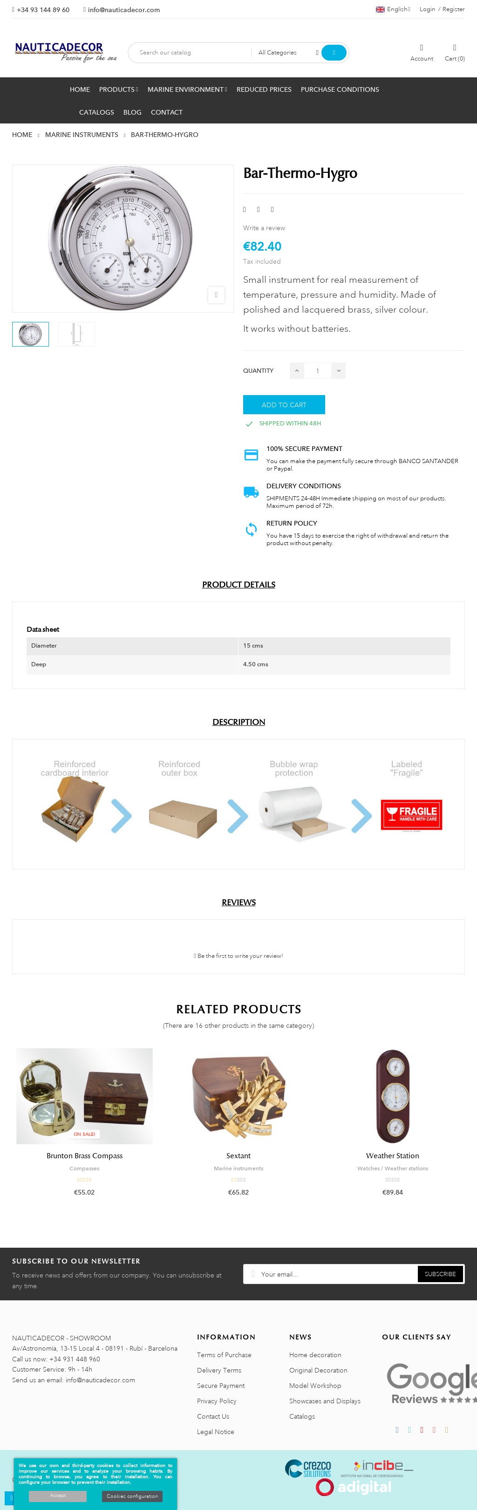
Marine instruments (238, 1168)
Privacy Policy (217, 1401)
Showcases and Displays (325, 1401)
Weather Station (392, 1156)
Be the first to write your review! (238, 956)
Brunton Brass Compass (85, 1156)
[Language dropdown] (393, 9)
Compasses (84, 1168)
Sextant (238, 1156)
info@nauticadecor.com (124, 10)
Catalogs (302, 1416)
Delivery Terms (219, 1370)
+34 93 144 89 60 (43, 10)
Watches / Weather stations (392, 1168)
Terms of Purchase (224, 1355)
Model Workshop (315, 1385)
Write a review (264, 228)
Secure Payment (221, 1385)
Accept (58, 1495)
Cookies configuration (132, 1496)
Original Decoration (318, 1370)
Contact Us (213, 1416)
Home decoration (315, 1355)
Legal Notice (215, 1432)
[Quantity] (318, 370)
